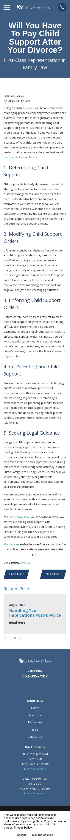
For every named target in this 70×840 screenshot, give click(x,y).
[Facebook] (30, 686)
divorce (29, 108)
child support (12, 157)
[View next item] (21, 638)
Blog (35, 729)
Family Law (35, 722)
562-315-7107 (35, 676)
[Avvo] (39, 686)
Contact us (11, 544)
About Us (35, 715)
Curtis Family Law (18, 517)
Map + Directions (35, 768)
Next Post (53, 574)
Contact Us (35, 736)
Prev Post (16, 574)
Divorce (26, 562)
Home (35, 708)
